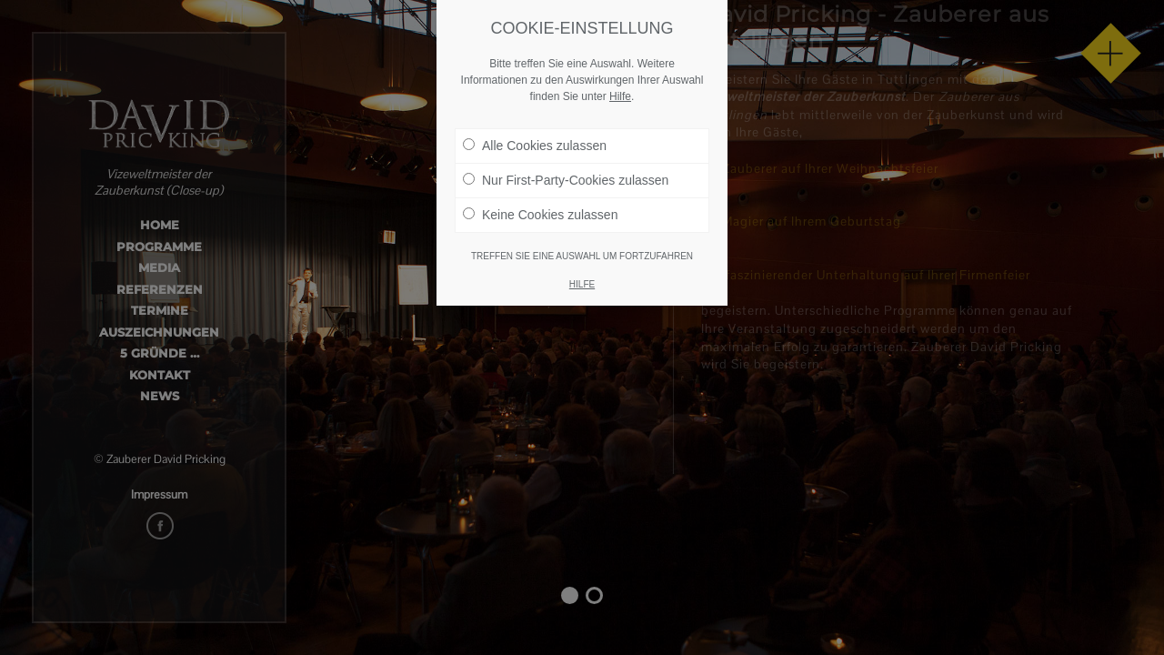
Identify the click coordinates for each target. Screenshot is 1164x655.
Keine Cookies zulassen (540, 214)
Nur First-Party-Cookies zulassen (565, 179)
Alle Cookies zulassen (535, 144)
